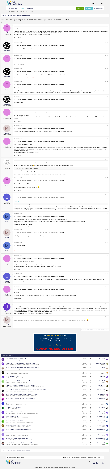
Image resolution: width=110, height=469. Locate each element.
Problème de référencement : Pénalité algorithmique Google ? (26, 366)
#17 (102, 274)
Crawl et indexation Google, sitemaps (31, 425)
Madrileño (97, 407)
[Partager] (100, 25)
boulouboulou (14, 412)
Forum (22, 8)
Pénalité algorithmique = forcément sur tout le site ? (24, 437)
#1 (102, 25)
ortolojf (12, 381)
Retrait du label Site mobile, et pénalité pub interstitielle (24, 446)
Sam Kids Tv (96, 403)
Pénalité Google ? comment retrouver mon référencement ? (26, 401)
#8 (102, 126)
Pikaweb (13, 367)
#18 (102, 287)
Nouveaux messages (13, 11)
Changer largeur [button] (21, 457)
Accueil (97, 457)
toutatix (13, 434)
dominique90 (14, 403)
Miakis (12, 394)
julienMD (97, 385)
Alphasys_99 (14, 398)
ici (20, 252)
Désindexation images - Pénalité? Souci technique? (24, 428)
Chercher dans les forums (27, 11)
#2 (102, 42)
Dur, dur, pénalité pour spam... (18, 379)
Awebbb (13, 385)
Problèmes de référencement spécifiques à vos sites (34, 367)
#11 (102, 179)
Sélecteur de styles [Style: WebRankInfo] (12, 457)
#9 (102, 139)
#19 (102, 305)
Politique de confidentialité (86, 457)
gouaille (13, 425)
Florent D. (13, 376)
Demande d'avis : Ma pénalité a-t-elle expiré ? (22, 441)
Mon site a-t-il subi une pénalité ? (19, 415)
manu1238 (97, 367)
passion (97, 394)
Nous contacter (66, 457)
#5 (102, 81)
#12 (102, 195)
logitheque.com (14, 389)
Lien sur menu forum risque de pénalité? (21, 362)
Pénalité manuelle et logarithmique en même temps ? (24, 432)
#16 (102, 257)
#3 (102, 55)
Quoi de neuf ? (31, 8)
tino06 (9, 22)
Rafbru (12, 420)
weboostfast (96, 398)
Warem (97, 429)
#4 (102, 68)
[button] (37, 8)
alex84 (12, 363)
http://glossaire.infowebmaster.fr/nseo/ (40, 78)
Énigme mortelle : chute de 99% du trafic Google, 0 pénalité (25, 388)
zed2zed (13, 407)
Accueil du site (13, 8)
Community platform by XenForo (46, 467)
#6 (102, 97)
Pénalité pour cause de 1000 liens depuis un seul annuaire (25, 384)
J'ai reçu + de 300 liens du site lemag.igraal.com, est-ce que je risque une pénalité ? (32, 393)
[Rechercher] (97, 8)
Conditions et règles (74, 457)
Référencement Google (29, 376)
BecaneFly (13, 429)
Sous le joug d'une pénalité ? (18, 419)
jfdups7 (13, 372)
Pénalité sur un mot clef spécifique (20, 424)
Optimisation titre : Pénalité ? (18, 406)
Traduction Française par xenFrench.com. (67, 467)
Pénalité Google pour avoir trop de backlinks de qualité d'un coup (27, 397)
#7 (102, 110)
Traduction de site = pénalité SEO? (19, 410)
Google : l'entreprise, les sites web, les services (34, 447)
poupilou (97, 447)
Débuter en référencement (27, 385)
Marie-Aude (97, 376)
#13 (102, 215)
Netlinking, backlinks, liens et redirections (29, 363)
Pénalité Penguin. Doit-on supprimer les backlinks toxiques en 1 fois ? (28, 370)
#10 (102, 160)
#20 (102, 320)
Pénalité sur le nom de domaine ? (19, 375)
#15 (102, 244)
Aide (94, 457)
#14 (102, 231)
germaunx (97, 412)
